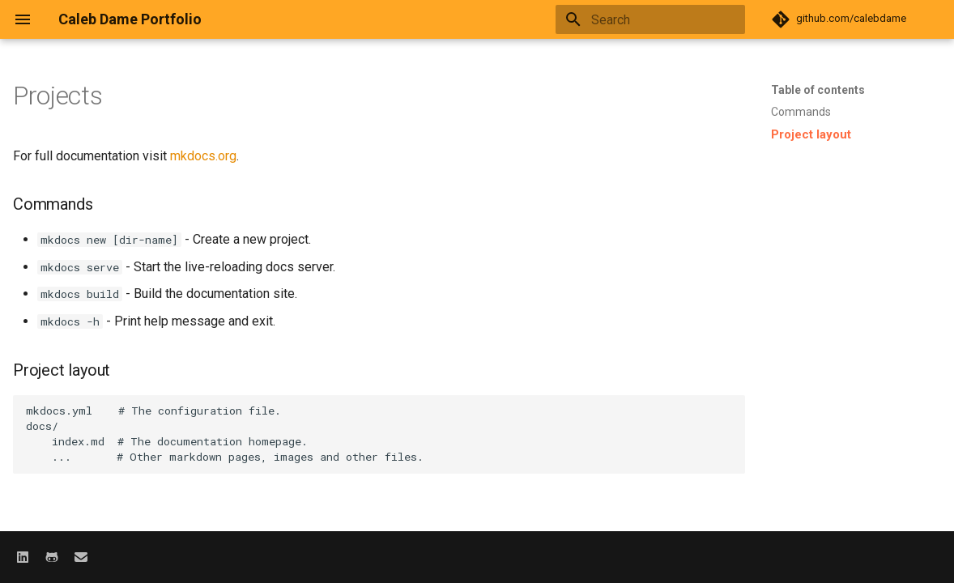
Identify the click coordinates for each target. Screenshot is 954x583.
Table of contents (818, 89)
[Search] (650, 19)
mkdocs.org (203, 156)
